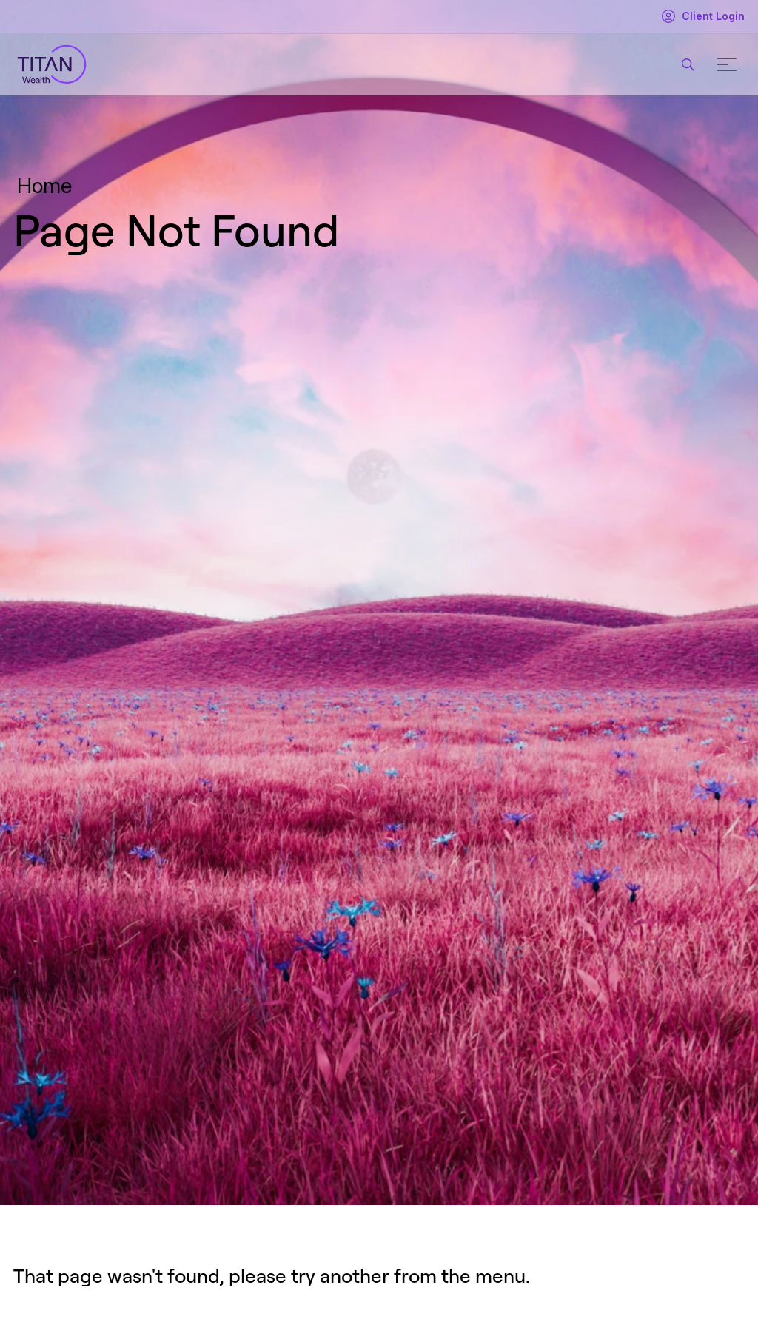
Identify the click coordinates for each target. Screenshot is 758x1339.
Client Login (702, 16)
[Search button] (687, 64)
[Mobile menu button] (727, 64)
